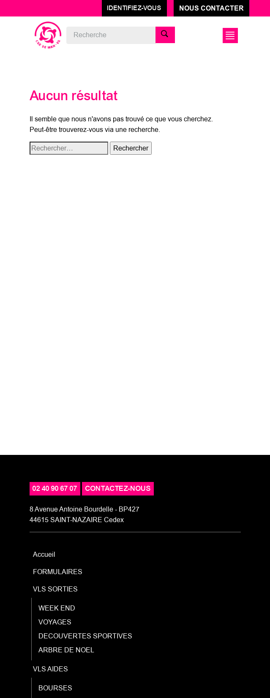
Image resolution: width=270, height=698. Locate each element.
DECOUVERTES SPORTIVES (85, 636)
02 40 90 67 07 (55, 488)
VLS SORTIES (55, 589)
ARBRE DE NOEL (66, 650)
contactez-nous (118, 488)
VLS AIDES (50, 669)
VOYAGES (54, 622)
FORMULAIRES (57, 572)
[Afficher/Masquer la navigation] (229, 35)
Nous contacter (211, 8)
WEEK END (56, 608)
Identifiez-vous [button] (134, 8)
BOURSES (55, 688)
